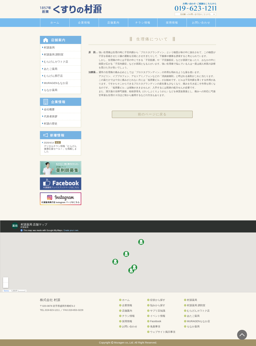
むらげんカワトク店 (56, 61)
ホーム (124, 299)
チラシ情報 (127, 315)
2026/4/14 (60, 147)
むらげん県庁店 (53, 75)
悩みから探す (156, 305)
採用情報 (125, 321)
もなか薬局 (50, 90)
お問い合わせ (128, 326)
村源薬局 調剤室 (53, 54)
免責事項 (153, 326)
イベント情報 (156, 315)
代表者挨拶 (50, 116)
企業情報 (125, 305)
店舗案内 (125, 310)
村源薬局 (49, 47)
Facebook (154, 321)
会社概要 (49, 109)
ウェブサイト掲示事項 (161, 331)
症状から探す (156, 299)
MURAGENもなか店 (56, 83)
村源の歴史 (50, 123)
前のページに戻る (152, 114)
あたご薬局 (50, 68)
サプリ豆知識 (156, 310)
